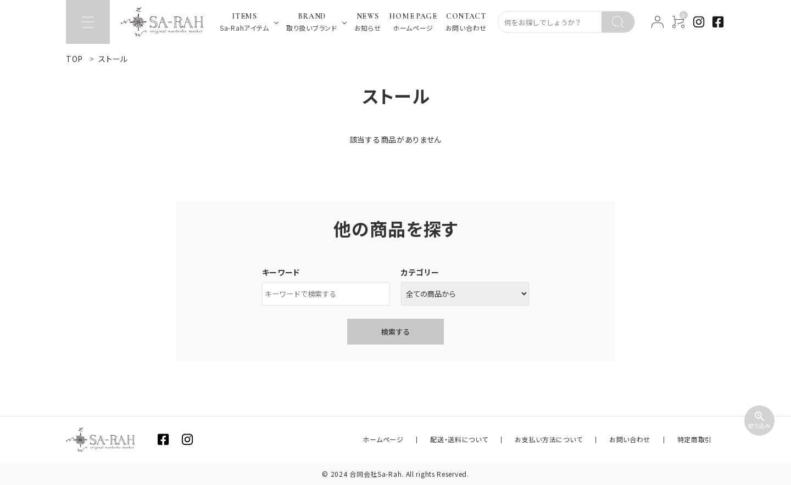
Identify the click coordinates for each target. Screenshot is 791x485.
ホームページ (431, 439)
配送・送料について (497, 439)
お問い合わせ (645, 439)
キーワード (281, 272)
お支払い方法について (575, 439)
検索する (395, 331)
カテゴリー (420, 272)
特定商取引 (700, 439)
